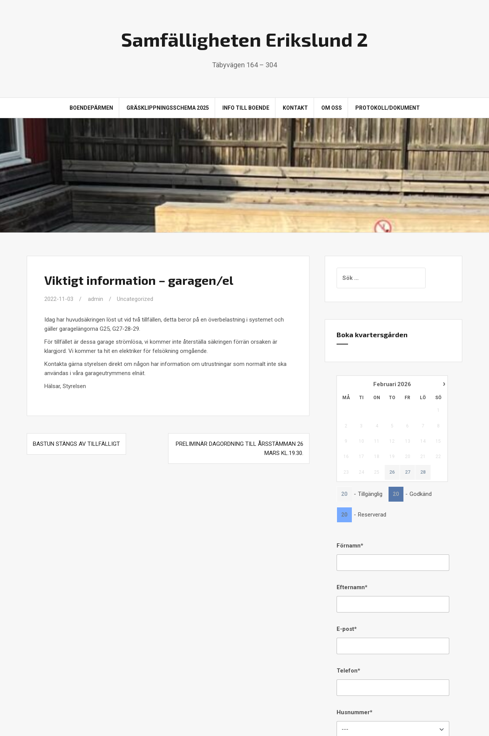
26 (392, 472)
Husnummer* (354, 712)
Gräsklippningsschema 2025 (167, 108)
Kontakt (295, 108)
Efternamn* (352, 587)
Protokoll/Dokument (387, 108)
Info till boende (245, 108)
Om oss (331, 108)
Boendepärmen (91, 108)
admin (95, 299)
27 (407, 472)
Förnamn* (350, 545)
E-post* (347, 629)
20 (344, 494)
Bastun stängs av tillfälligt (76, 443)
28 (423, 472)
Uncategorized (135, 299)
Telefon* (348, 670)
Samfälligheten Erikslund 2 (244, 39)
